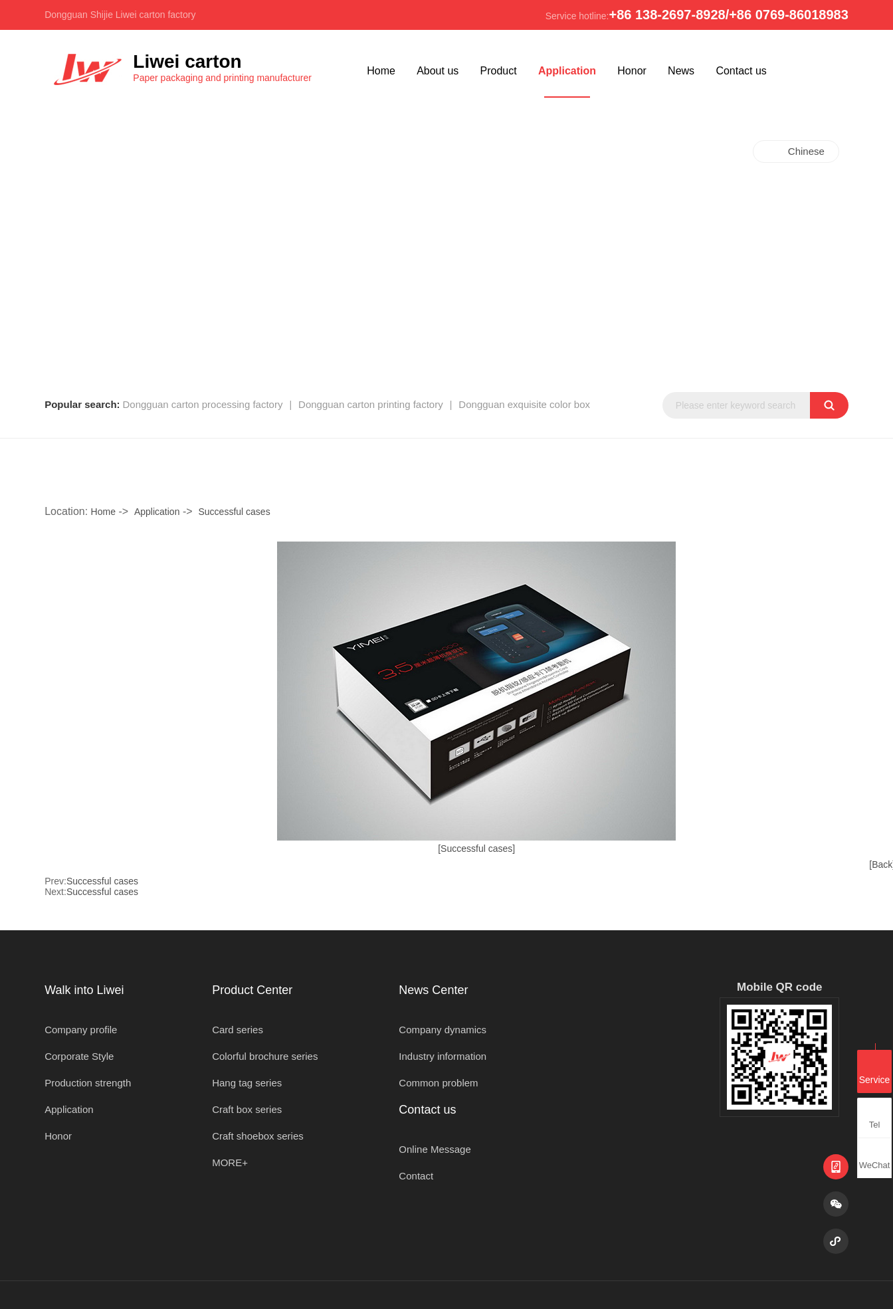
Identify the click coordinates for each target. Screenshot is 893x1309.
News (681, 70)
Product (498, 70)
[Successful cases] (476, 848)
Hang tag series (247, 1082)
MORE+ (230, 1162)
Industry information (442, 1056)
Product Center (252, 990)
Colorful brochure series (265, 1056)
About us (437, 70)
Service (874, 1070)
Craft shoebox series (258, 1136)
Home (381, 70)
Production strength (88, 1082)
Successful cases (234, 511)
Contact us (741, 70)
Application (567, 70)
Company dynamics (442, 1029)
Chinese (806, 151)
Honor (631, 70)
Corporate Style (79, 1056)
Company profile (81, 1029)
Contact (416, 1175)
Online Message (434, 1149)
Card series (237, 1029)
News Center (433, 990)
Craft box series (247, 1109)
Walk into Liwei (84, 990)
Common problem (438, 1082)
